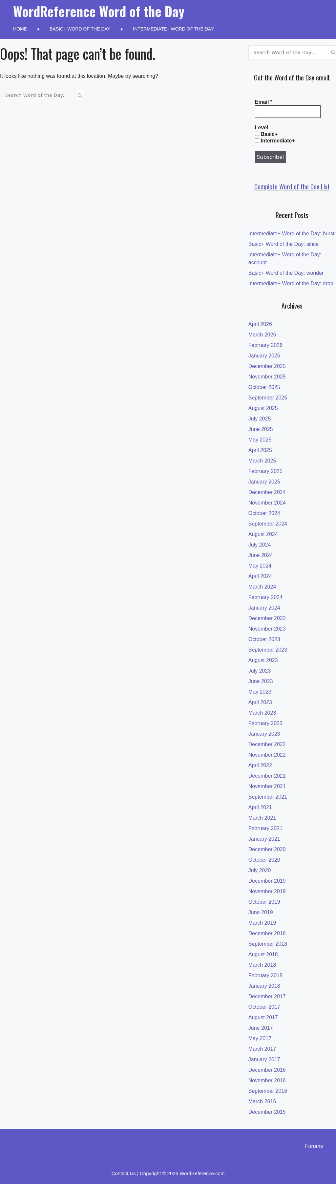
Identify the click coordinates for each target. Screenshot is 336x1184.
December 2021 (267, 776)
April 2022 (260, 765)
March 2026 (262, 334)
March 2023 (262, 713)
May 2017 (259, 1038)
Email (263, 102)
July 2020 (259, 870)
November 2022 (267, 755)
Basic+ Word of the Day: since (283, 244)
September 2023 (267, 650)
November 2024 (267, 503)
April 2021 (260, 807)
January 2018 (264, 986)
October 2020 (264, 860)
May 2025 (259, 439)
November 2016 (267, 1080)
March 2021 (262, 818)
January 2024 (264, 608)
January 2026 (264, 355)
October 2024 (264, 513)
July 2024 (259, 545)
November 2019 (267, 891)
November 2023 (267, 629)
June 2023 (260, 681)
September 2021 (267, 797)
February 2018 (265, 975)
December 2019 (267, 881)
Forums (314, 1146)
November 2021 (267, 786)
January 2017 (264, 1059)
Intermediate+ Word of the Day (173, 29)
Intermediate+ (275, 140)
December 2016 (267, 1070)
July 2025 (259, 418)
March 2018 (262, 965)
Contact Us (124, 1173)
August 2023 (263, 660)
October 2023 (264, 639)
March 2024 (262, 587)
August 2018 (263, 954)
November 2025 (267, 376)
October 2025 (264, 387)
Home (20, 29)
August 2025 (263, 408)
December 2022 (267, 744)
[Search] (79, 95)
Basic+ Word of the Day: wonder (286, 273)
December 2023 (267, 618)
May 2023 (259, 692)
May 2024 (259, 566)
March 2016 (262, 1101)
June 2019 (260, 912)
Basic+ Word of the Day (80, 29)
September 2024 (267, 524)
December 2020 (267, 849)
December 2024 (267, 492)
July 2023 (259, 671)
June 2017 (260, 1028)
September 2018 (267, 944)
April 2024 (260, 576)
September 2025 (267, 397)
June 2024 (260, 555)
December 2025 (267, 366)
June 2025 (260, 429)
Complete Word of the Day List (292, 186)
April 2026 (260, 324)
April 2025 (260, 450)
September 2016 (267, 1091)
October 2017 (264, 1007)
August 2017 (263, 1017)
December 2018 (267, 933)
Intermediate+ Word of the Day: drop (290, 283)
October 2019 (264, 902)
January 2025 (264, 481)
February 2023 (265, 723)
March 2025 (262, 460)
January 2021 (264, 839)
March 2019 (262, 923)
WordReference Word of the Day (98, 11)
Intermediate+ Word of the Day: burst (291, 233)
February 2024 (265, 597)
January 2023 (264, 734)
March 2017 (262, 1049)
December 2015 (267, 1112)
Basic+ (266, 134)
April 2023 (260, 702)
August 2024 (263, 534)
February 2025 (265, 471)
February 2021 (265, 828)
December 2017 (267, 996)
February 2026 (265, 345)
